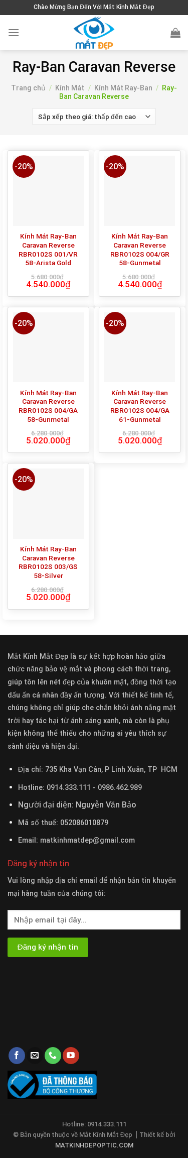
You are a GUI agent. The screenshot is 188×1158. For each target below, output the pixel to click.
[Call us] (53, 1055)
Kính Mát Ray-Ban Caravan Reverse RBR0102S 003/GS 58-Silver (48, 562)
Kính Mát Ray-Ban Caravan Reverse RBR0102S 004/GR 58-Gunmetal (139, 249)
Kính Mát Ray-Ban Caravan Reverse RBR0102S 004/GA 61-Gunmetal (139, 406)
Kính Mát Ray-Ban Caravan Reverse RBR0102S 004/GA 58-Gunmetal (48, 406)
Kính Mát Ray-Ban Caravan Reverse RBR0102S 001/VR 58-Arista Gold (48, 249)
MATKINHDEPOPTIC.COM (94, 1145)
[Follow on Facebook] (17, 1055)
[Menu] (14, 32)
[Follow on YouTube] (71, 1055)
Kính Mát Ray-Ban (123, 88)
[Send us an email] (35, 1055)
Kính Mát (69, 88)
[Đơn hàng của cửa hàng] (94, 116)
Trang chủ (28, 88)
